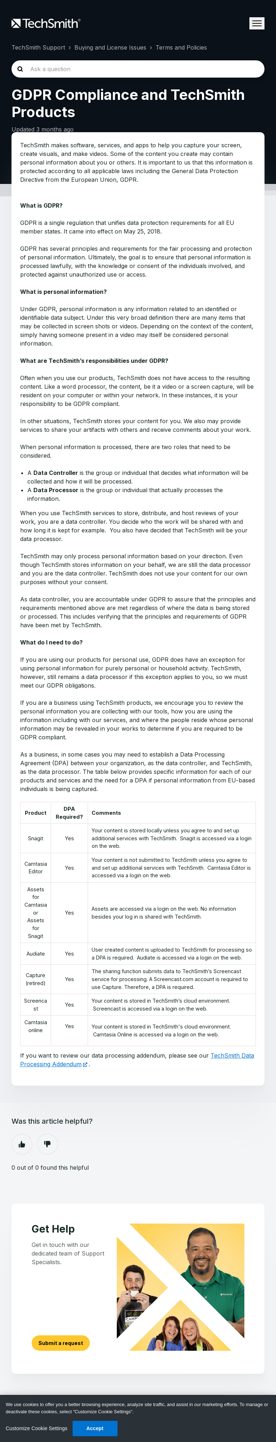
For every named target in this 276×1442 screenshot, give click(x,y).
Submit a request (61, 1343)
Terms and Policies (181, 47)
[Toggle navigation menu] (256, 23)
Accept (95, 1428)
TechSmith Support (38, 47)
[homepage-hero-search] (138, 69)
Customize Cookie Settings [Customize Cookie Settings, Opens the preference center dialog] (37, 1428)
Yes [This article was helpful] (22, 1144)
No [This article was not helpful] (47, 1144)
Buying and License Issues (110, 47)
